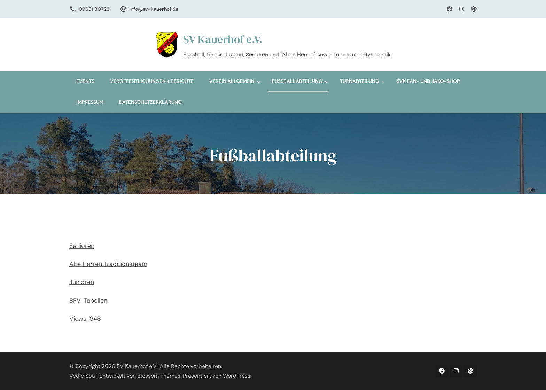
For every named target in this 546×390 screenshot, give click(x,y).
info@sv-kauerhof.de (153, 9)
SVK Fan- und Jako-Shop (428, 81)
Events (85, 81)
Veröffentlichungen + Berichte (152, 81)
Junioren (81, 282)
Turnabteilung (359, 81)
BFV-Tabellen (88, 300)
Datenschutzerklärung (150, 102)
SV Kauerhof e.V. (223, 39)
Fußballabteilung (297, 81)
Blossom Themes (158, 376)
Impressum (89, 102)
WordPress (236, 376)
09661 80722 (94, 9)
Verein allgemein (232, 81)
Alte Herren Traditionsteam (108, 264)
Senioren (81, 246)
